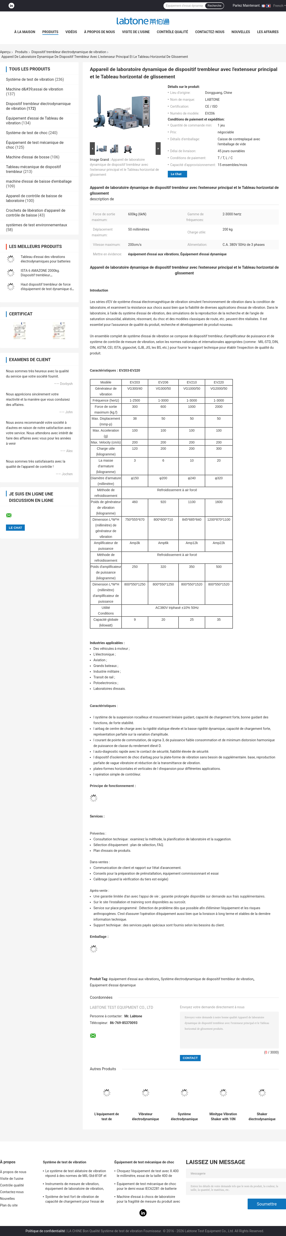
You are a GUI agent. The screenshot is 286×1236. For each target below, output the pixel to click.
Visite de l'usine (136, 32)
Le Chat (176, 174)
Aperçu (5, 52)
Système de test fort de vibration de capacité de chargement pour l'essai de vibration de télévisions (74, 1200)
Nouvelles (241, 32)
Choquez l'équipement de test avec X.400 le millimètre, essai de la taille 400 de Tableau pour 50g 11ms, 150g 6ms (148, 1174)
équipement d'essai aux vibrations (134, 979)
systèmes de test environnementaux (36, 225)
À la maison (24, 32)
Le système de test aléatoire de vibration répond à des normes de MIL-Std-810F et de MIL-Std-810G (75, 1174)
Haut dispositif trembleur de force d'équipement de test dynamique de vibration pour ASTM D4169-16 (47, 289)
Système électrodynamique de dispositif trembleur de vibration (207, 979)
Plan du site (9, 1205)
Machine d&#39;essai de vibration (34, 89)
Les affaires (268, 32)
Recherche (214, 5)
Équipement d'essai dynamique (113, 985)
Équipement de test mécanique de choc (144, 1162)
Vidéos (71, 32)
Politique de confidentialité (45, 1231)
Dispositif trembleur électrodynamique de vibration (68, 52)
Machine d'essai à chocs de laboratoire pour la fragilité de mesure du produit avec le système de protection (148, 1200)
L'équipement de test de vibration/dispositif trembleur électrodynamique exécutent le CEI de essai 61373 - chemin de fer (106, 1116)
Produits (50, 32)
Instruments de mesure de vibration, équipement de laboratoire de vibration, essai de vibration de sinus (74, 1187)
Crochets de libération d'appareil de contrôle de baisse (35, 212)
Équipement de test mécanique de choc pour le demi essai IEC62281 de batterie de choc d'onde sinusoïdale (147, 1187)
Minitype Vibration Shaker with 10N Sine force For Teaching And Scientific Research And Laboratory (223, 1116)
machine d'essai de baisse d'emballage (39, 181)
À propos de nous (99, 32)
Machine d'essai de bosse (28, 157)
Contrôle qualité (172, 32)
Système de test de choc (26, 133)
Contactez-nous (210, 32)
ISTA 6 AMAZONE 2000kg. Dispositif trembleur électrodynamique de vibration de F (47, 275)
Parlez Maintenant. (246, 5)
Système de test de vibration (30, 79)
